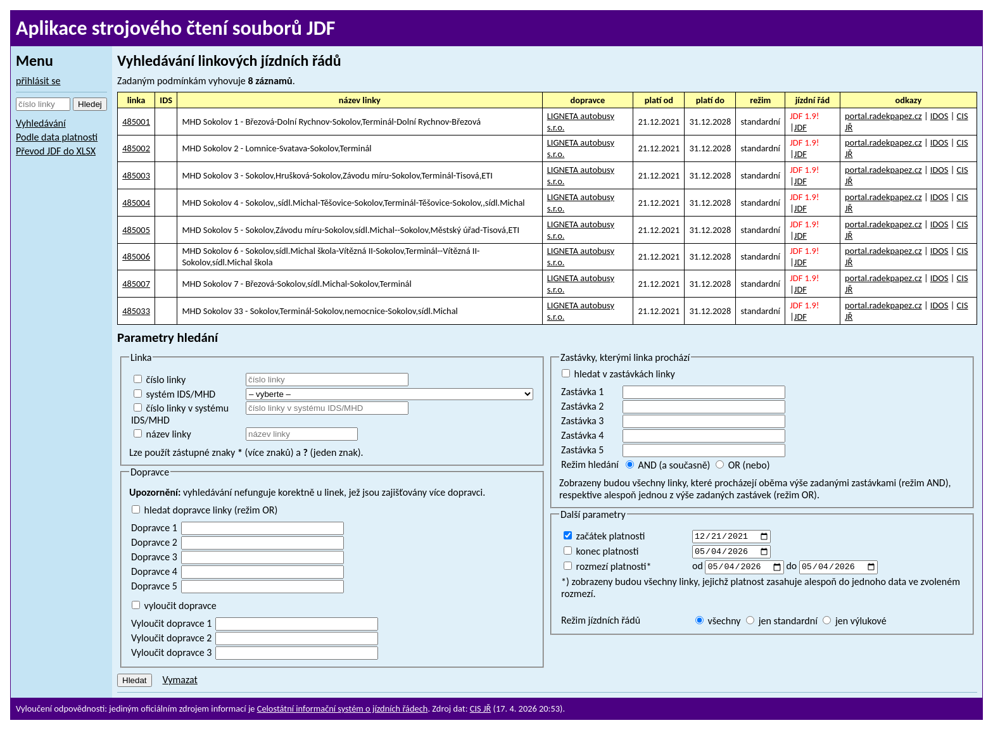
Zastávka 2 (582, 406)
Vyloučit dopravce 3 (171, 652)
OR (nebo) (742, 465)
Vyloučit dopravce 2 (171, 638)
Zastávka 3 (582, 421)
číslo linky (160, 380)
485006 (136, 256)
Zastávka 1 (582, 392)
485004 (136, 202)
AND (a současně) (668, 465)
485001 (136, 121)
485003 (136, 175)
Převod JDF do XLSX (56, 151)
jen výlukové (854, 624)
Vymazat (179, 680)
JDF (800, 127)
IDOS (939, 116)
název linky (162, 434)
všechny (718, 624)
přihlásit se (38, 81)
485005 (136, 230)
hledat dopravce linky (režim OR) (204, 510)
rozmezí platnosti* (607, 569)
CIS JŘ (480, 708)
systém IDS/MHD (174, 394)
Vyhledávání (41, 123)
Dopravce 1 (154, 528)
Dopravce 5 (154, 586)
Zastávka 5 (582, 450)
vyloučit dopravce (174, 606)
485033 (136, 311)
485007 (136, 283)
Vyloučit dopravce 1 (171, 623)
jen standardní (782, 624)
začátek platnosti (604, 536)
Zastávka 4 (582, 435)
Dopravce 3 (154, 557)
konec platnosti (601, 552)
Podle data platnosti (57, 137)
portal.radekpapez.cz (883, 116)
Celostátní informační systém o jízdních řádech (342, 708)
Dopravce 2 (154, 542)
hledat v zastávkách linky (618, 374)
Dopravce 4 (154, 571)
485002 (136, 148)
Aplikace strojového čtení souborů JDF (176, 28)
